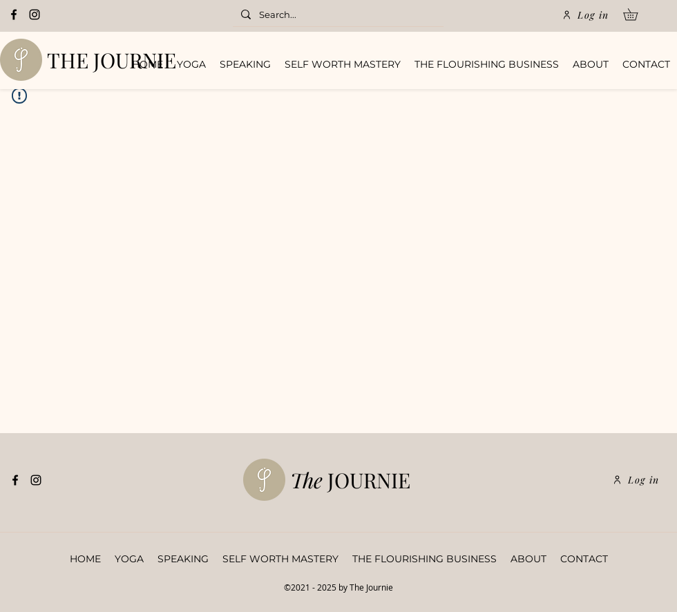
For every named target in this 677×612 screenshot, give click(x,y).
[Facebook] (14, 14)
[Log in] (585, 14)
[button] (636, 14)
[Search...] (336, 15)
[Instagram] (34, 14)
